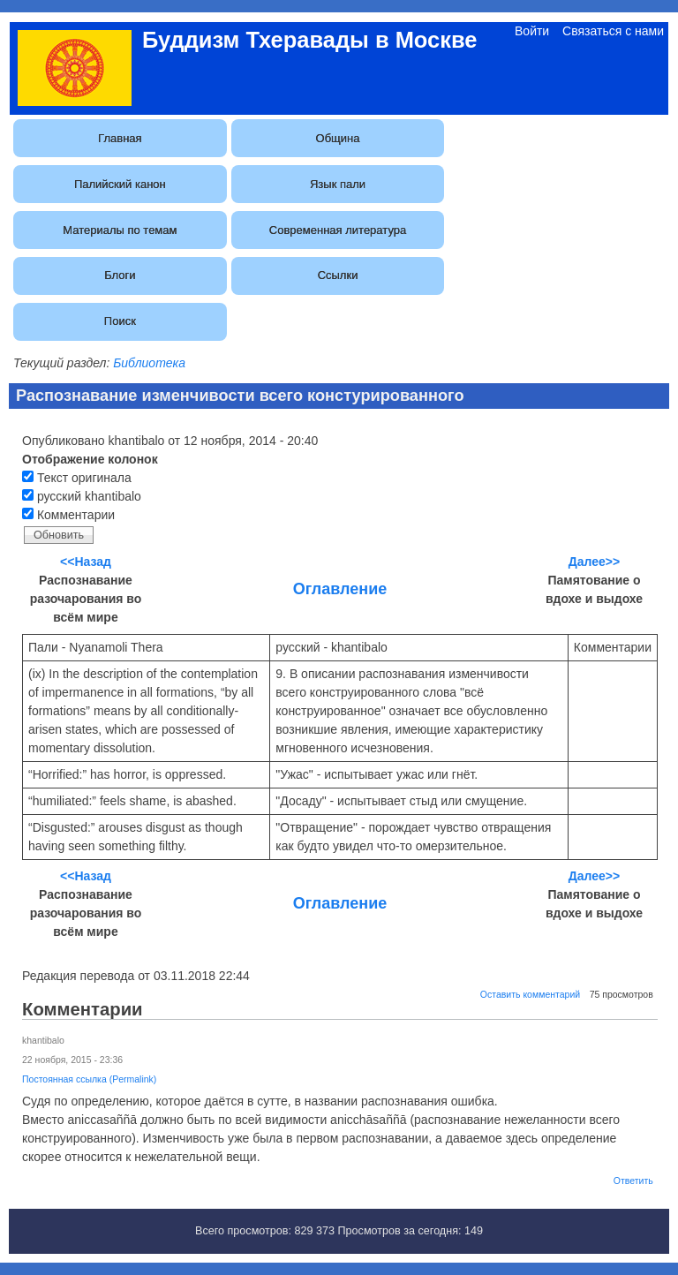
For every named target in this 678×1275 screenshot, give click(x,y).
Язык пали (337, 184)
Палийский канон (120, 184)
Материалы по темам (120, 230)
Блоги (119, 275)
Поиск (120, 321)
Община (338, 138)
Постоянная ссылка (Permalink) (89, 1079)
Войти (532, 31)
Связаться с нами (613, 31)
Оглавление (340, 589)
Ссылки (338, 275)
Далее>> (594, 562)
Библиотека (149, 363)
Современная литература (337, 230)
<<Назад (85, 562)
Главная (119, 138)
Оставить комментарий (530, 994)
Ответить (633, 1180)
